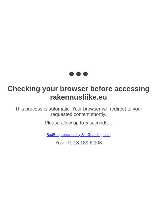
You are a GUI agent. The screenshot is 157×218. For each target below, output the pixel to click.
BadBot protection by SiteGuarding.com (78, 135)
